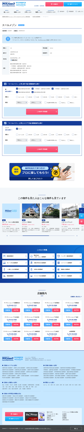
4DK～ (80, 384)
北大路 (7, 384)
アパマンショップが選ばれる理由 (70, 412)
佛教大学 (19, 399)
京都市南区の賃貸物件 (20, 371)
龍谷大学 (19, 398)
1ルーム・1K (46, 384)
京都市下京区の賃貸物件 (33, 369)
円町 (32, 386)
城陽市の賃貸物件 (16, 377)
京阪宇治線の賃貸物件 (70, 373)
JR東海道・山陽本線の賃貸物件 (50, 369)
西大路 (19, 386)
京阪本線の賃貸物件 (59, 373)
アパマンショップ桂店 (43, 40)
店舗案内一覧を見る (76, 296)
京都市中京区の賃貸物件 (8, 369)
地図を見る (14, 60)
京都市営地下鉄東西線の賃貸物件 (68, 367)
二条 (35, 386)
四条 (10, 386)
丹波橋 (23, 388)
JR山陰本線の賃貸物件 (64, 369)
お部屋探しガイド (51, 416)
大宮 (24, 386)
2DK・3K (62, 384)
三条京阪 (37, 384)
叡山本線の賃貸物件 (59, 377)
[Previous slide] (7, 236)
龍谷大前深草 (15, 388)
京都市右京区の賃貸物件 (32, 371)
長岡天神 (29, 388)
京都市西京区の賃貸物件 (8, 371)
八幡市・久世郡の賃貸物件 (23, 375)
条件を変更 (8, 91)
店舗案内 (64, 416)
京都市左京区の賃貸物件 (32, 367)
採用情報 (42, 5)
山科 (20, 388)
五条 (13, 386)
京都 (16, 386)
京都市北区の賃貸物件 (7, 367)
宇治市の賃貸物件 (6, 377)
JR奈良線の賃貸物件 (48, 371)
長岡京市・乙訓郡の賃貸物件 (9, 375)
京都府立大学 (8, 399)
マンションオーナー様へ (52, 414)
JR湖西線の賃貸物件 (76, 369)
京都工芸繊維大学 (32, 399)
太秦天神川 (4, 388)
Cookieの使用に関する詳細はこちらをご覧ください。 (38, 428)
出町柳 (15, 384)
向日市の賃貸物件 (36, 16)
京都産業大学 (8, 398)
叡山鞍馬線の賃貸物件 (70, 377)
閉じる (76, 428)
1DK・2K (53, 384)
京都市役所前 (31, 384)
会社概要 (36, 5)
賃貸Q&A (49, 417)
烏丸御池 (24, 384)
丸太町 (19, 384)
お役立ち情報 (50, 419)
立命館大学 (29, 396)
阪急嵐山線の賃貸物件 (48, 373)
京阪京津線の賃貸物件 (48, 375)
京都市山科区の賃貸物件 (20, 373)
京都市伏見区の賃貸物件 (8, 373)
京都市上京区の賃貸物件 (19, 367)
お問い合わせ (65, 419)
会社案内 (64, 414)
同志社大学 (18, 396)
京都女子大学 (31, 398)
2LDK (66, 384)
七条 (6, 386)
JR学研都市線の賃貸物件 (60, 371)
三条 (3, 386)
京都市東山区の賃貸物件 (20, 369)
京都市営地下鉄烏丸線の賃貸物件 (51, 367)
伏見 (10, 388)
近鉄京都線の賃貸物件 (60, 375)
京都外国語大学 (8, 401)
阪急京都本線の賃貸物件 (72, 371)
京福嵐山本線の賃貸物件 (72, 375)
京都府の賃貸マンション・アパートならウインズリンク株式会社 (16, 16)
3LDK (76, 384)
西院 (27, 386)
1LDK (57, 384)
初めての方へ (50, 412)
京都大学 (7, 396)
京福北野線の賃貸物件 (48, 377)
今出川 (11, 384)
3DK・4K (71, 384)
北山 (3, 384)
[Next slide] (77, 236)
